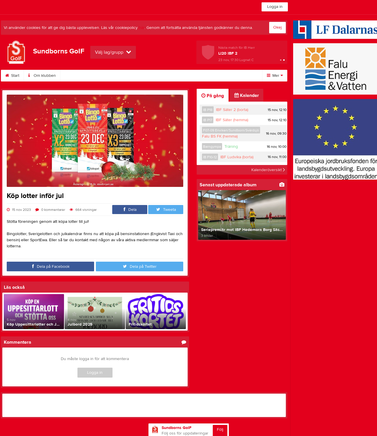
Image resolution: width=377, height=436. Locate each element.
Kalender (110, 75)
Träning (231, 146)
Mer (275, 75)
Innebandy (199, 75)
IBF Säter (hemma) (232, 120)
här (141, 27)
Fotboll (229, 75)
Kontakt (139, 75)
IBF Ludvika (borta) (236, 157)
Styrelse (168, 75)
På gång (212, 96)
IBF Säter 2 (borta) (232, 109)
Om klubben (42, 75)
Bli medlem (77, 75)
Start (12, 75)
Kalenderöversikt (268, 169)
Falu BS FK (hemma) (220, 136)
